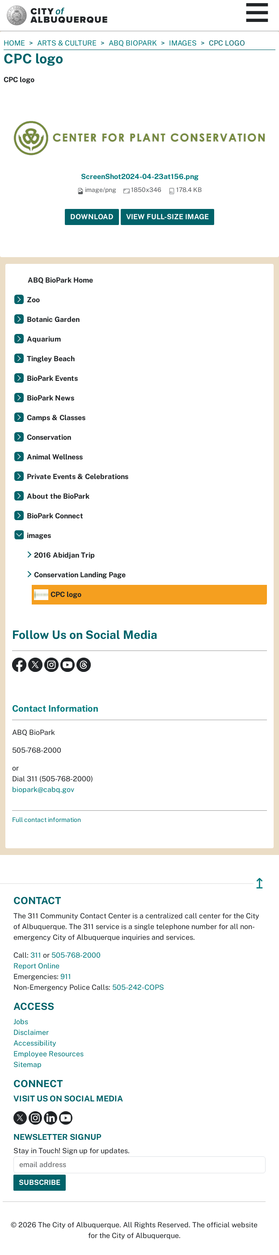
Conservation (49, 437)
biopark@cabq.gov (43, 789)
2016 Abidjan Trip (64, 555)
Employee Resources (48, 1054)
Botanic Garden (53, 319)
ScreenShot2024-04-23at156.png (140, 176)
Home (14, 43)
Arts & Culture (67, 43)
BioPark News (50, 398)
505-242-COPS (138, 987)
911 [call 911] (65, 976)
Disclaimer (31, 1032)
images (183, 43)
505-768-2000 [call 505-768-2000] (76, 955)
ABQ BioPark (133, 43)
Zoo (33, 300)
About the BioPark (58, 496)
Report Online (36, 966)
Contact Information (55, 708)
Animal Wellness (55, 457)
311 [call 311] (35, 955)
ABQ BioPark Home (60, 280)
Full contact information (46, 819)
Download (92, 217)
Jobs (20, 1021)
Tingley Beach (51, 358)
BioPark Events (52, 378)
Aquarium (44, 339)
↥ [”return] (260, 883)
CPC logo (57, 594)
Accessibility (34, 1043)
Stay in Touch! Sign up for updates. (71, 1151)
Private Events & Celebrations (77, 476)
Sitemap (27, 1064)
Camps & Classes (56, 417)
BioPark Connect (55, 516)
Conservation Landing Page (80, 575)
